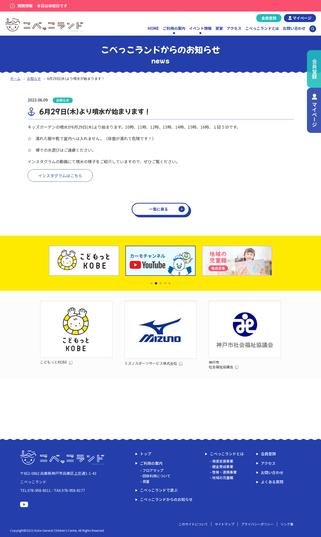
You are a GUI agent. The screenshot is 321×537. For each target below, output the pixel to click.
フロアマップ (153, 470)
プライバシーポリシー (257, 524)
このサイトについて (193, 524)
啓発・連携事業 (224, 472)
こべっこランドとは (262, 28)
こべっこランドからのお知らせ (166, 499)
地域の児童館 (222, 477)
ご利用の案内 (151, 463)
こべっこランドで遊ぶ (159, 490)
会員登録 (268, 18)
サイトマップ (224, 524)
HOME (153, 28)
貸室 (219, 28)
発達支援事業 (222, 461)
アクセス (234, 28)
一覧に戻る (158, 209)
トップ (145, 453)
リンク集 (286, 524)
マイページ (302, 18)
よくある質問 (272, 481)
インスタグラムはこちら (60, 175)
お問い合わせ (294, 28)
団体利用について (156, 475)
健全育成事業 (222, 466)
